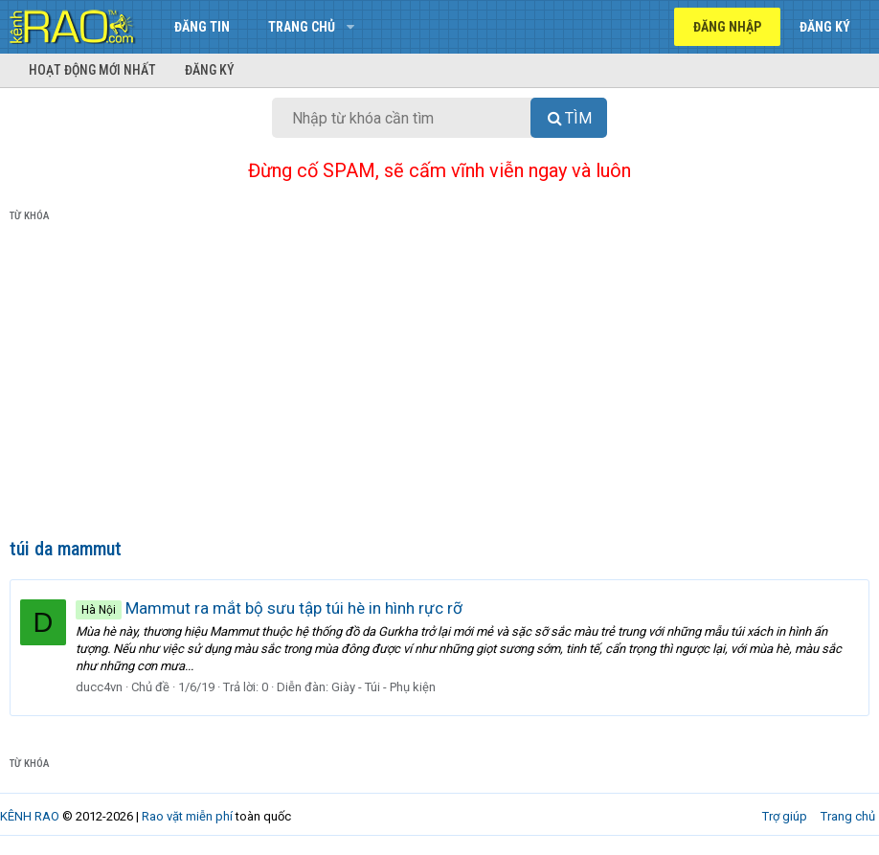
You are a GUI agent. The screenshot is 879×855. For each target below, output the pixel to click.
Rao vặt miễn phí (187, 816)
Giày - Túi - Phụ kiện (383, 687)
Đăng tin (202, 26)
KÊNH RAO (29, 816)
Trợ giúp (784, 816)
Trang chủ (301, 26)
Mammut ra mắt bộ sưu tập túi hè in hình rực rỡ (269, 608)
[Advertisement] (439, 384)
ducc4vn (99, 687)
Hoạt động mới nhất (92, 70)
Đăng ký (210, 70)
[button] (350, 27)
